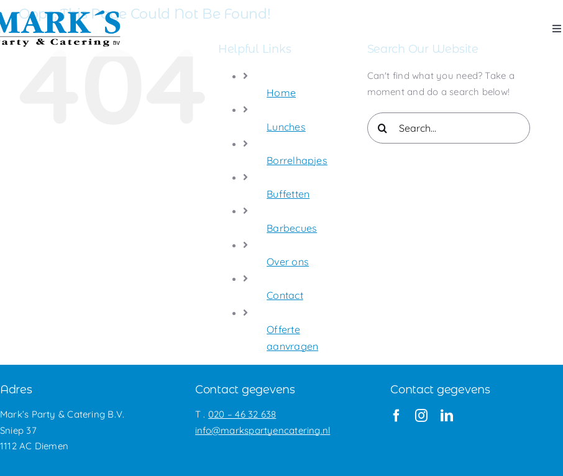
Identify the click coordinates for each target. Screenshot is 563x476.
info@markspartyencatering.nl (262, 430)
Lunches (286, 127)
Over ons (288, 261)
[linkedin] (447, 416)
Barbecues (292, 228)
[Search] (382, 128)
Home (281, 92)
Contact (285, 295)
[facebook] (396, 416)
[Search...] (448, 128)
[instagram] (421, 416)
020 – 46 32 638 (242, 414)
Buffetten (288, 194)
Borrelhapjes (297, 160)
